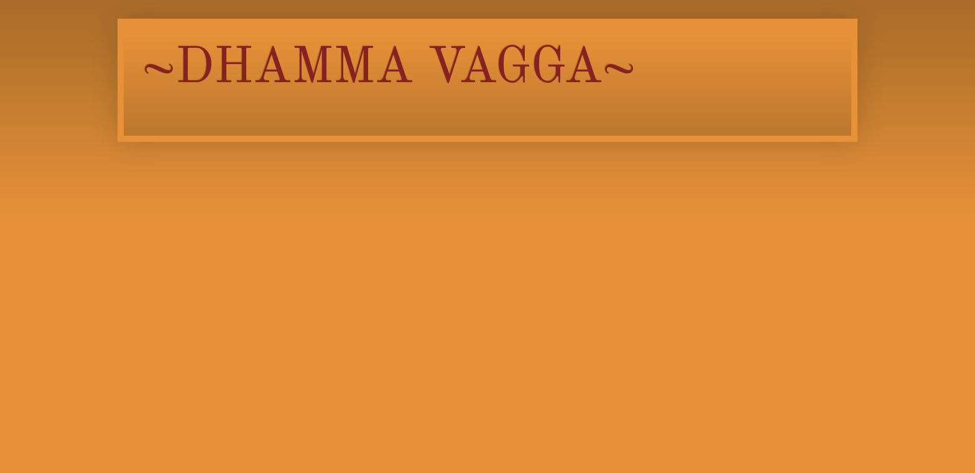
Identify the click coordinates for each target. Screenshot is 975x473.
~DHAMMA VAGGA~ (388, 69)
